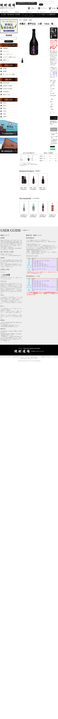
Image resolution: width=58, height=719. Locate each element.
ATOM (35, 358)
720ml (4, 111)
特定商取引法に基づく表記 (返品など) (53, 122)
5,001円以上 (6, 91)
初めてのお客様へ (4, 11)
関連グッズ (6, 60)
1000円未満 (6, 82)
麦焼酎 (4, 71)
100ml (4, 102)
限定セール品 (6, 94)
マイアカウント (42, 8)
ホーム (2, 356)
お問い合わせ (53, 11)
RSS (32, 358)
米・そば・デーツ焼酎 (8, 74)
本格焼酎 (25, 20)
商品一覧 (17, 11)
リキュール (6, 51)
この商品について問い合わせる (53, 129)
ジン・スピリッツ (7, 54)
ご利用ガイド (31, 8)
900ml (4, 114)
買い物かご (53, 8)
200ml (4, 105)
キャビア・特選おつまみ (9, 57)
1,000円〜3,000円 (7, 85)
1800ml (5, 116)
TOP (20, 20)
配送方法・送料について (47, 356)
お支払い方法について (36, 356)
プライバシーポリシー (25, 356)
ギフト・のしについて (41, 11)
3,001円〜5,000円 (7, 88)
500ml (4, 108)
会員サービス (29, 11)
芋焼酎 (30, 20)
